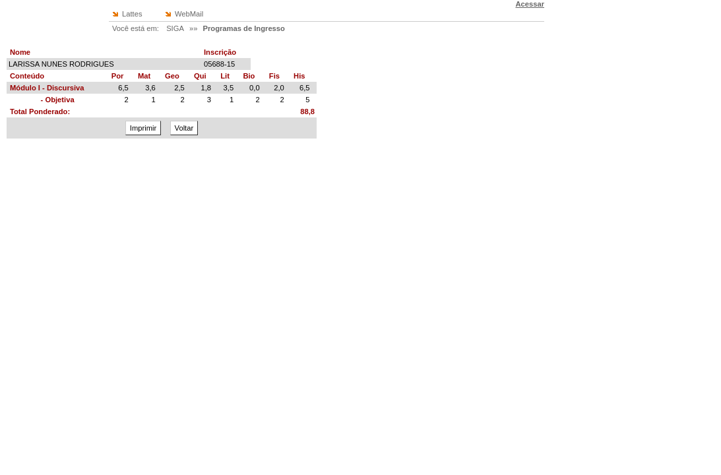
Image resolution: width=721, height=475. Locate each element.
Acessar (529, 4)
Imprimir (143, 128)
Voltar (184, 128)
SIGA (175, 28)
